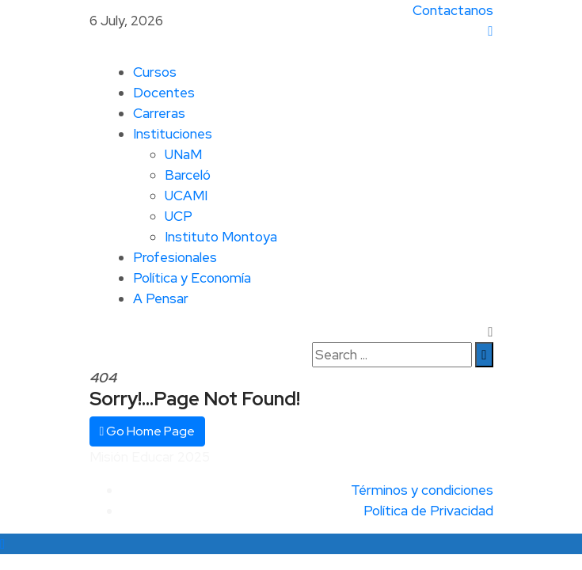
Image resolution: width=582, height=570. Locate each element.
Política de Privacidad (428, 510)
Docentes (164, 92)
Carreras (159, 113)
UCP (178, 216)
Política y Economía (192, 278)
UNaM (183, 154)
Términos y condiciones (422, 490)
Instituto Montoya (221, 236)
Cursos (155, 72)
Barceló (188, 175)
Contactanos (453, 10)
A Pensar (160, 298)
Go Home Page (148, 431)
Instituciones (172, 133)
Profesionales (175, 257)
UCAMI (186, 195)
